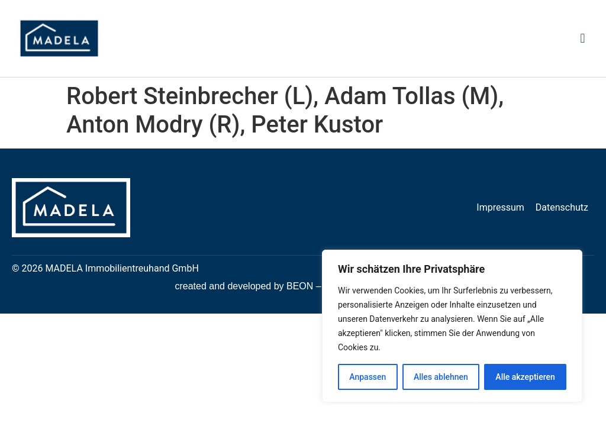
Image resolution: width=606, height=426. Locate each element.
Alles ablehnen (441, 377)
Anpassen (367, 377)
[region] (452, 326)
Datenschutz (562, 207)
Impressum (500, 207)
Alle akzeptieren (525, 377)
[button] (582, 39)
